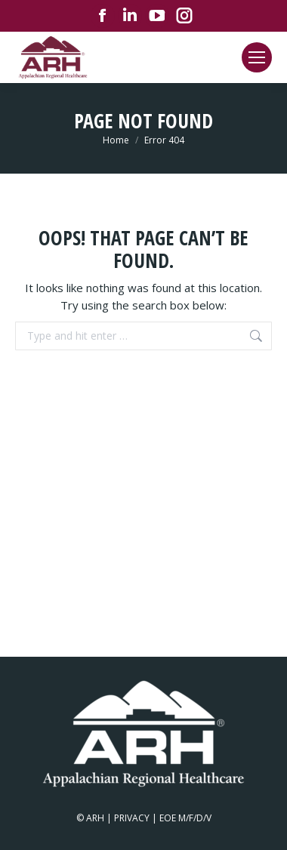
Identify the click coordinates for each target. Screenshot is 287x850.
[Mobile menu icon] (257, 57)
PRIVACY (132, 818)
